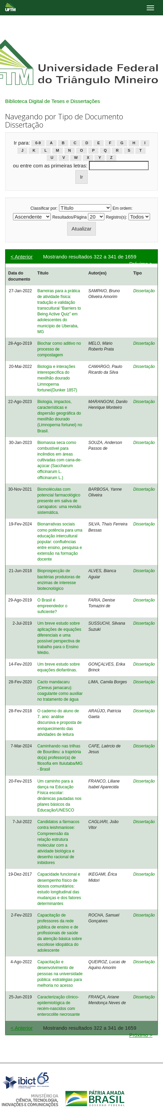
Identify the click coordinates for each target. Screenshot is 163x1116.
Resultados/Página (69, 217)
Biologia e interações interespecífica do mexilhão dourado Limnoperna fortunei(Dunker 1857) (57, 378)
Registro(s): (116, 217)
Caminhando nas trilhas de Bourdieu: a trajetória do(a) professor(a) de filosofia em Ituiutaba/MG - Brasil (60, 758)
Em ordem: (123, 208)
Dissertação (144, 290)
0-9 (38, 143)
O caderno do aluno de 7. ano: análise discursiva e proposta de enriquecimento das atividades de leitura (59, 723)
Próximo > (140, 264)
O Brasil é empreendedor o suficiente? (52, 606)
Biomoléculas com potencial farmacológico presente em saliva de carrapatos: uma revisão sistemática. (59, 501)
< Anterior (22, 256)
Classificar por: (43, 208)
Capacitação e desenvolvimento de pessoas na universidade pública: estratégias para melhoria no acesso (60, 973)
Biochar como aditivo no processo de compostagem (59, 349)
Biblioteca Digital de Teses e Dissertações (52, 101)
